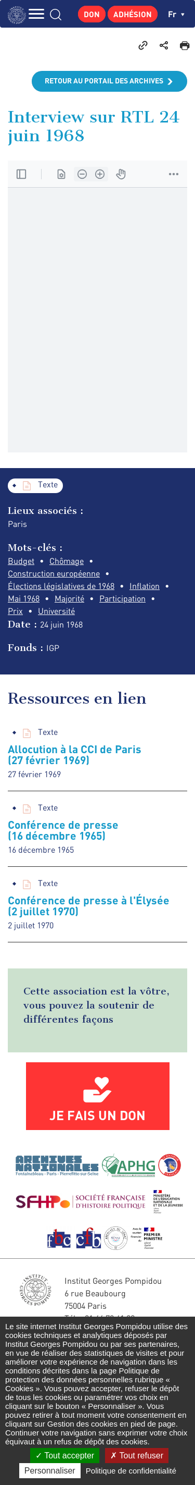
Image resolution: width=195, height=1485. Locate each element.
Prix (15, 611)
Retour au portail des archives (104, 80)
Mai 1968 (24, 598)
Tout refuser (136, 1455)
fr (176, 14)
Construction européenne (54, 573)
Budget (21, 561)
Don (92, 14)
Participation (122, 598)
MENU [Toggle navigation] (36, 14)
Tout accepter (64, 1455)
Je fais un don (97, 1115)
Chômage (66, 561)
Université (56, 611)
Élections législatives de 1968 (61, 586)
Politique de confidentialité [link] (131, 1470)
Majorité (69, 598)
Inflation (144, 586)
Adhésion (132, 14)
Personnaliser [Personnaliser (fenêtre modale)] (49, 1470)
